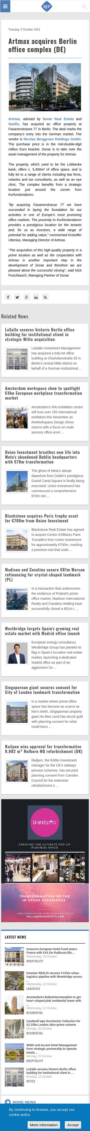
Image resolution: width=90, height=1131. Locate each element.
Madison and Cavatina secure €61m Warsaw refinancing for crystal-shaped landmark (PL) (45, 574)
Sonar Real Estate (58, 119)
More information (44, 1125)
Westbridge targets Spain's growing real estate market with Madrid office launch (42, 630)
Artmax (14, 119)
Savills (13, 124)
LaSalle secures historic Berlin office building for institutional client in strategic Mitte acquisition (40, 334)
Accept (72, 1125)
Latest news (15, 936)
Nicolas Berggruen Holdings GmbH (52, 139)
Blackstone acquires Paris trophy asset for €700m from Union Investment (41, 518)
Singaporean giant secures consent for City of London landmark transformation (42, 689)
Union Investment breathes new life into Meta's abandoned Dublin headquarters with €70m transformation (42, 457)
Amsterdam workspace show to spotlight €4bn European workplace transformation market (43, 393)
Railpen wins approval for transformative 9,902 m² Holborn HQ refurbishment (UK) (44, 748)
